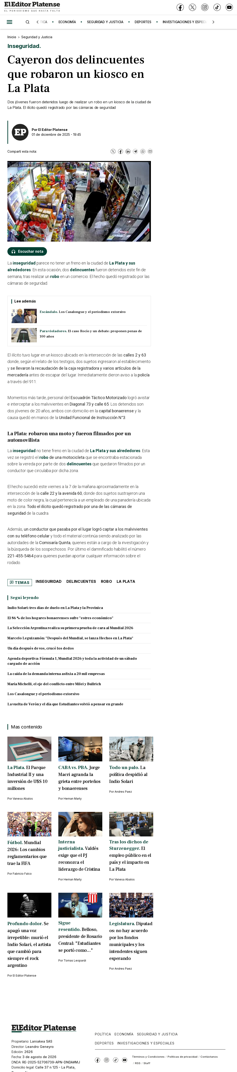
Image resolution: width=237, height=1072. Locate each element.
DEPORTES (145, 22)
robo (54, 276)
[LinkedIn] (128, 151)
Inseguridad (49, 581)
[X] (192, 7)
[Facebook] (180, 7)
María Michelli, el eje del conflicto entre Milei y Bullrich (54, 684)
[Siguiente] (213, 22)
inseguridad (24, 263)
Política (103, 1034)
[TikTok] (217, 7)
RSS (137, 1063)
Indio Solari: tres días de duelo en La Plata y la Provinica (55, 607)
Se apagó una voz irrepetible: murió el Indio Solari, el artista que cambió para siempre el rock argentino (29, 944)
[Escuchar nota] (27, 251)
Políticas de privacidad (182, 1056)
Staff (146, 1063)
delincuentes (82, 269)
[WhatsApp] (143, 151)
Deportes (104, 1043)
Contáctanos (209, 1056)
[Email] (150, 151)
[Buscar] (27, 21)
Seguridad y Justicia (36, 37)
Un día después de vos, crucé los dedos (40, 648)
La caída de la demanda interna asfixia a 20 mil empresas (56, 674)
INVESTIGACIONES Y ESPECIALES (190, 22)
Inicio (11, 37)
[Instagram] (205, 7)
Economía (124, 1034)
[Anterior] (37, 22)
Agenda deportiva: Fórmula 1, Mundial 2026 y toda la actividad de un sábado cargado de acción (72, 661)
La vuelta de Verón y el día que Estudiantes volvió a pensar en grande (65, 704)
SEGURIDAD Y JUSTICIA (107, 22)
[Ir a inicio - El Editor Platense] (32, 7)
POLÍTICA (42, 22)
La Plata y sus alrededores (115, 450)
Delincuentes (81, 581)
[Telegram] (135, 151)
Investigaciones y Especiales (146, 1043)
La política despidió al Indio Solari (128, 775)
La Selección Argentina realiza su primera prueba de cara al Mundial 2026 (70, 628)
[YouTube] (229, 7)
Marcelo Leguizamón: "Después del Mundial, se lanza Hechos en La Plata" (70, 638)
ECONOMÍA (69, 22)
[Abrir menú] (9, 22)
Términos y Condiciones (148, 1056)
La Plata (126, 581)
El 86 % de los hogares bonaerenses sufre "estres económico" (60, 618)
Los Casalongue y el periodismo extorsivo (43, 694)
